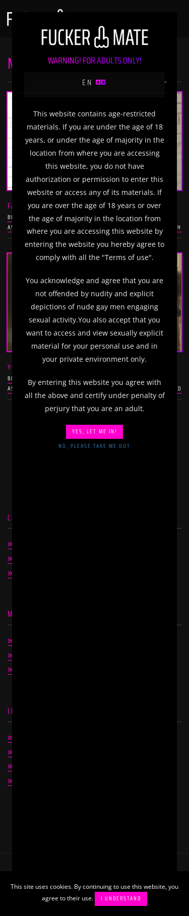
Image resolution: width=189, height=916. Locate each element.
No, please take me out (94, 446)
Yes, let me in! (94, 431)
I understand (121, 898)
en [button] (94, 82)
